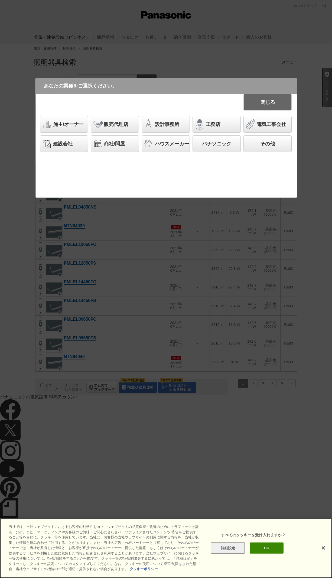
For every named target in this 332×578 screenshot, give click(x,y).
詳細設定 (228, 548)
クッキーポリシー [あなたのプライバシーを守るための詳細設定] (144, 569)
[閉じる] (323, 548)
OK (266, 548)
